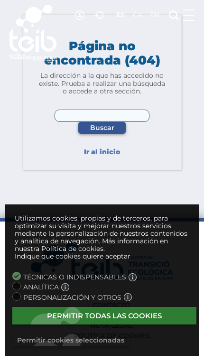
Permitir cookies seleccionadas (70, 340)
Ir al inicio (102, 152)
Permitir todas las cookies (104, 315)
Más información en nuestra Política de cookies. (91, 245)
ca (137, 14)
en (154, 14)
